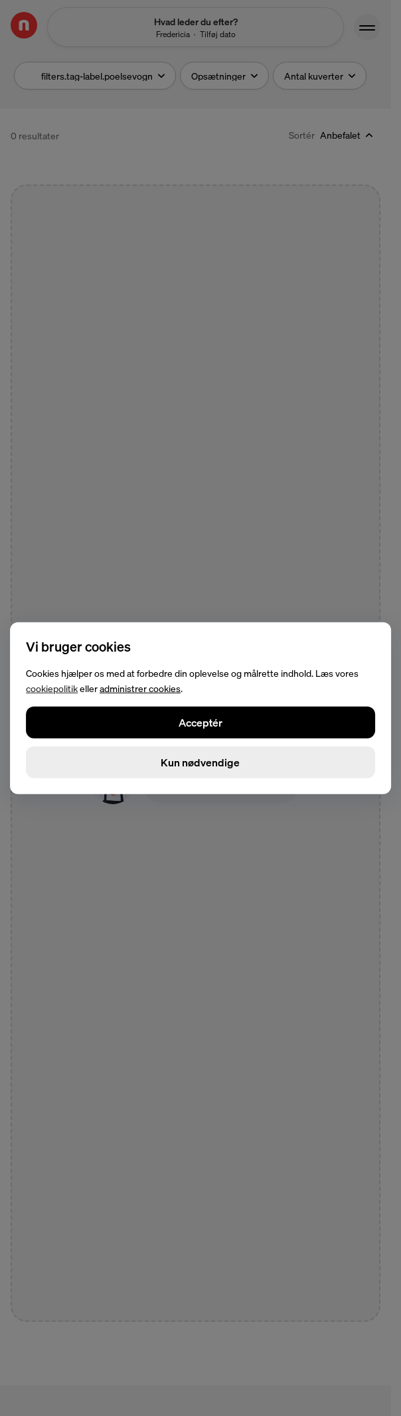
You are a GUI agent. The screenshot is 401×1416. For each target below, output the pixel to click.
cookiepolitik (52, 688)
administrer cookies (140, 688)
